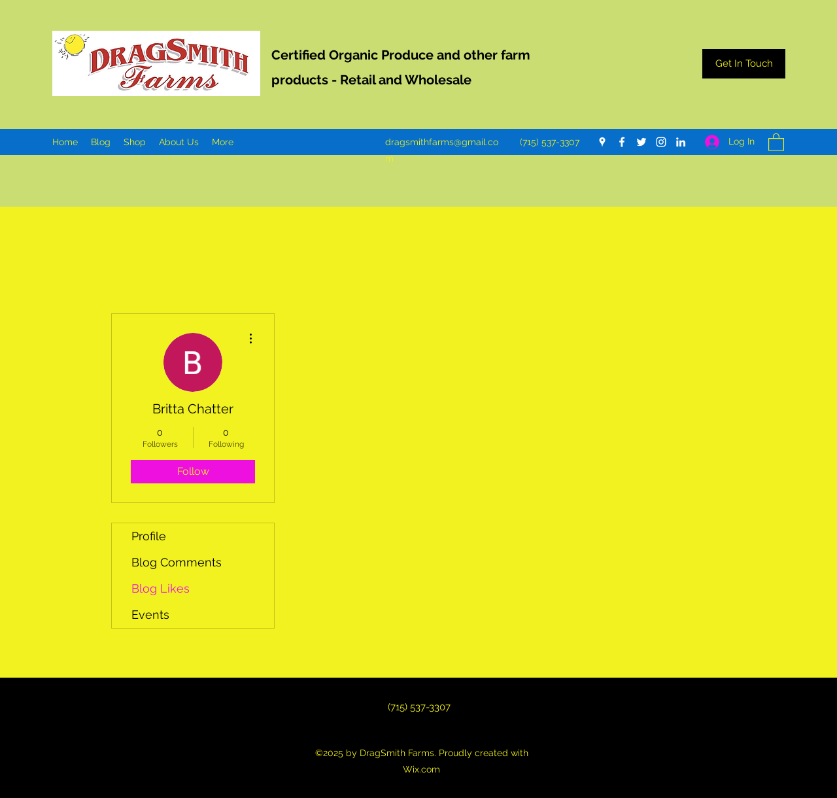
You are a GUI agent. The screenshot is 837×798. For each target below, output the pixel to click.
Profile (148, 536)
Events (150, 614)
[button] (776, 141)
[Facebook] (621, 141)
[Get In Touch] (743, 63)
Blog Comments (176, 562)
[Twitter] (641, 141)
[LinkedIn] (680, 141)
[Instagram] (661, 141)
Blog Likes (160, 588)
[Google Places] (602, 141)
